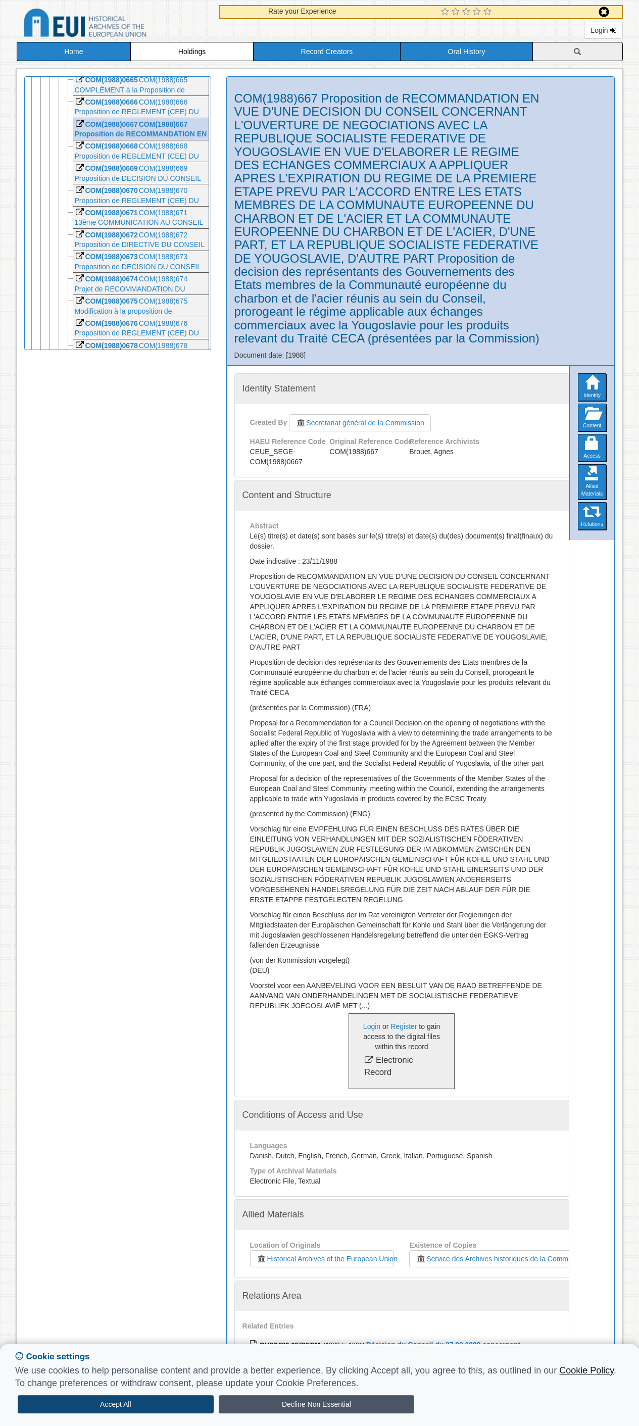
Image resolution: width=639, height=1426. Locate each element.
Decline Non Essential (316, 1404)
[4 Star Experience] (478, 12)
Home (73, 51)
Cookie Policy (586, 1370)
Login (603, 30)
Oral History (466, 51)
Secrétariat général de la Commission (360, 423)
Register (403, 1026)
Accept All (115, 1404)
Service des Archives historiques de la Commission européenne (519, 1259)
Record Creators (327, 51)
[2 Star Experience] (457, 12)
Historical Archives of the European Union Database (113, 24)
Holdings (192, 51)
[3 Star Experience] (467, 12)
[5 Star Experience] (488, 12)
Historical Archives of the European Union (326, 1259)
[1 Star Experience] (446, 12)
